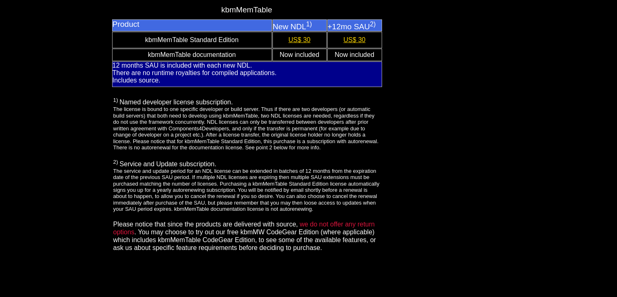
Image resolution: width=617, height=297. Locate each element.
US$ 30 (299, 39)
